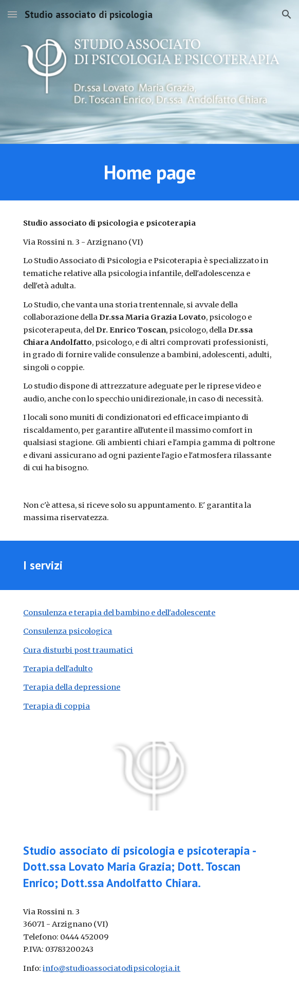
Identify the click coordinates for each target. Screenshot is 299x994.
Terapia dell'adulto (57, 668)
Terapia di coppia (56, 706)
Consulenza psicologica (67, 631)
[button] (12, 14)
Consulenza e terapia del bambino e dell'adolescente (119, 612)
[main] (149, 172)
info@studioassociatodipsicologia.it (111, 968)
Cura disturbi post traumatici (78, 650)
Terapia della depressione (71, 687)
